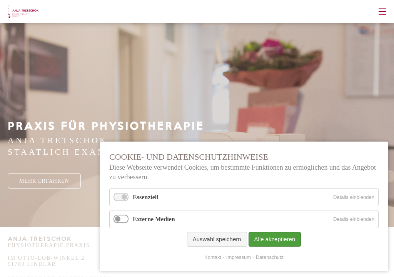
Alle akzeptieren (275, 239)
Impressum (238, 257)
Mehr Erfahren (44, 181)
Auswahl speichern (217, 239)
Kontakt (212, 257)
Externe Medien (154, 219)
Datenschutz (270, 257)
